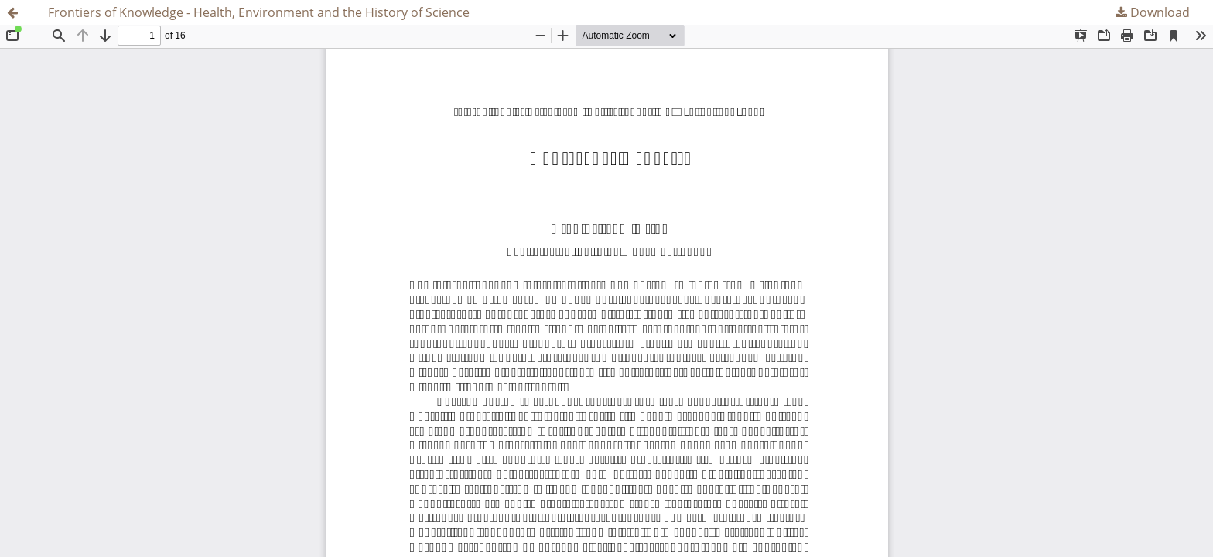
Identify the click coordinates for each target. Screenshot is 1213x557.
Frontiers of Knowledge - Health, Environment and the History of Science (259, 12)
